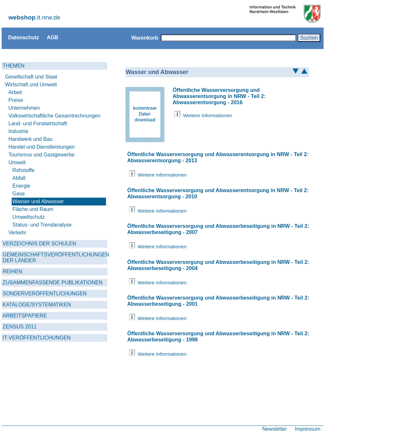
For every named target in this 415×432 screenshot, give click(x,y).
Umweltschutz (28, 217)
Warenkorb (144, 38)
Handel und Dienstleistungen (41, 147)
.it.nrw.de (34, 17)
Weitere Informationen (207, 115)
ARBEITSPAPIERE (25, 315)
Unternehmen (24, 108)
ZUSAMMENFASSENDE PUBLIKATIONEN (52, 282)
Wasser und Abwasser (38, 201)
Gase (18, 193)
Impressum (307, 429)
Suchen (309, 38)
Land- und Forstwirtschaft (37, 123)
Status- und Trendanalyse (41, 225)
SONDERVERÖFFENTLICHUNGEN (45, 293)
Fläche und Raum (32, 209)
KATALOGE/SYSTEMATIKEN (37, 304)
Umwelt (17, 162)
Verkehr (17, 232)
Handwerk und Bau (30, 139)
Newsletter (274, 429)
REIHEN (12, 271)
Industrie (18, 131)
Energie (21, 186)
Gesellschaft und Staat (31, 77)
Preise (15, 100)
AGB (52, 37)
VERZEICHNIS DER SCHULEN (39, 243)
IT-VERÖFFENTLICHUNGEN (37, 337)
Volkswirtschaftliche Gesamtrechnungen (54, 115)
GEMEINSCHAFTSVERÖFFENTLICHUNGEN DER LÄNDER (55, 257)
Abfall (18, 178)
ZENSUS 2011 (20, 326)
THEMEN (14, 65)
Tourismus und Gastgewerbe (41, 154)
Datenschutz (23, 37)
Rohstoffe (23, 170)
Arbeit (15, 92)
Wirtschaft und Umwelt (31, 84)
